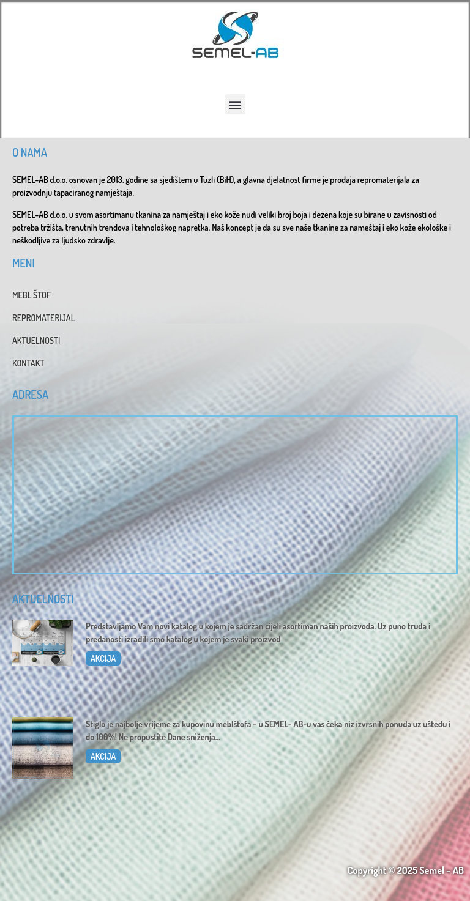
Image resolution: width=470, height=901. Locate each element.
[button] (235, 104)
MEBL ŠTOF (31, 295)
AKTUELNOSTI (36, 340)
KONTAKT (28, 363)
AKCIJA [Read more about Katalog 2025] (103, 658)
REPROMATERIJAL (43, 318)
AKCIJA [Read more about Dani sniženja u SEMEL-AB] (103, 756)
